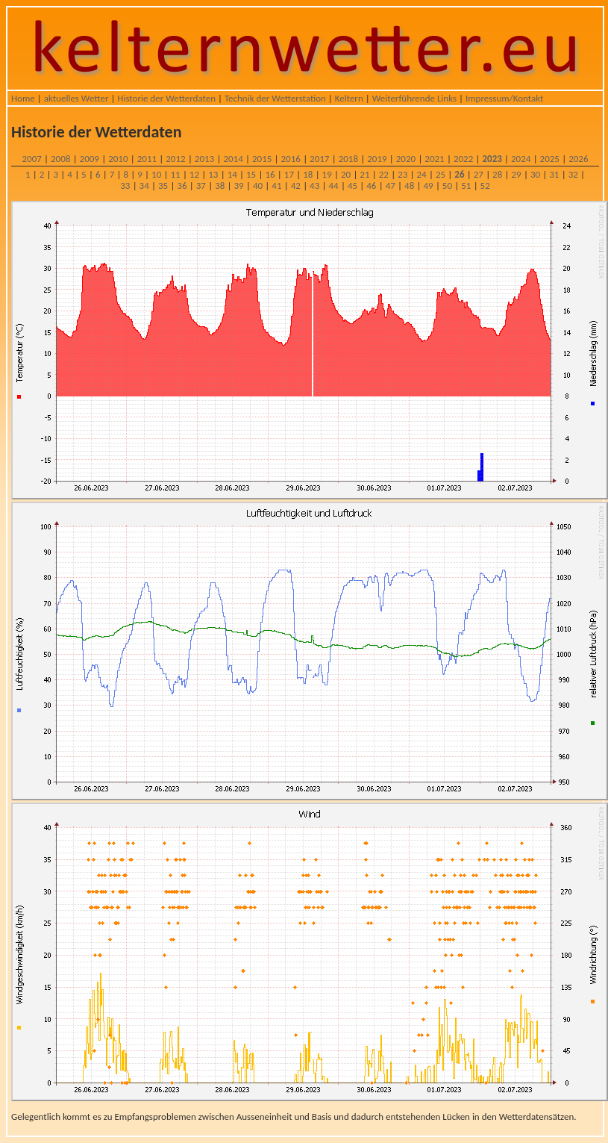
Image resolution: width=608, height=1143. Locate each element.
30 (535, 174)
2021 (434, 158)
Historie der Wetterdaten (166, 98)
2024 (520, 158)
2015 (262, 158)
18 (308, 174)
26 (459, 174)
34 (144, 185)
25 (440, 174)
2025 (550, 158)
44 (333, 185)
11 (175, 174)
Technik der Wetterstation (275, 98)
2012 (175, 158)
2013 (204, 158)
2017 (319, 158)
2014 (232, 158)
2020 (406, 158)
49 (428, 185)
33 (125, 185)
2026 (578, 158)
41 (276, 185)
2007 (31, 158)
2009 (89, 158)
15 (251, 174)
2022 (463, 158)
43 (314, 185)
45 (352, 185)
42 (296, 185)
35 (163, 185)
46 (371, 185)
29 (516, 174)
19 (327, 174)
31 (554, 174)
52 (485, 185)
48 (409, 185)
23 (402, 174)
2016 (291, 158)
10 (156, 174)
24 (422, 174)
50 (447, 185)
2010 (118, 158)
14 (232, 174)
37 (201, 185)
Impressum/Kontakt (504, 98)
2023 (491, 158)
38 (220, 185)
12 (194, 174)
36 (182, 185)
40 (258, 185)
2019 (376, 158)
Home (23, 98)
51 (466, 185)
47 (390, 185)
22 (384, 174)
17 (289, 174)
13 (213, 174)
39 (239, 185)
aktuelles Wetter (76, 98)
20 (346, 174)
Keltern (349, 98)
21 (364, 174)
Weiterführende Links (414, 98)
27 (478, 174)
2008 (60, 158)
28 (497, 174)
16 (270, 174)
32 (573, 174)
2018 (348, 158)
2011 (147, 158)
